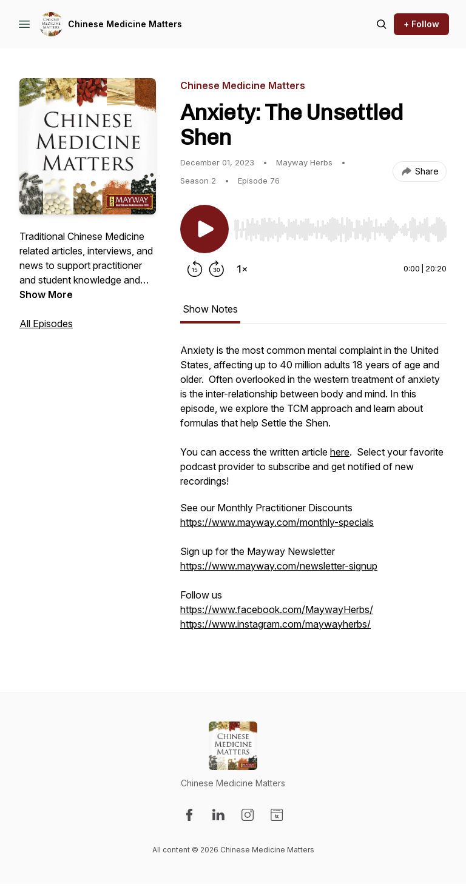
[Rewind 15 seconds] (194, 269)
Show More (46, 294)
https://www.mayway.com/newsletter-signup (278, 566)
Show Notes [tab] (210, 309)
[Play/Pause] (204, 229)
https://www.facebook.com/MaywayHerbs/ (276, 609)
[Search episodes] (382, 24)
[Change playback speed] (242, 269)
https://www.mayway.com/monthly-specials (277, 522)
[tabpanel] (313, 493)
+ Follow (421, 24)
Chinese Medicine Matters (125, 24)
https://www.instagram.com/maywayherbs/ (275, 624)
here (340, 452)
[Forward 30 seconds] (216, 269)
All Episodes (46, 323)
